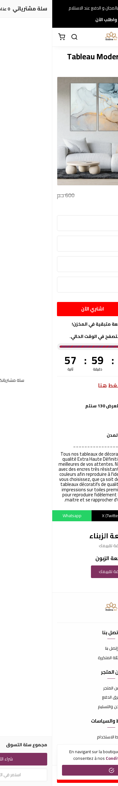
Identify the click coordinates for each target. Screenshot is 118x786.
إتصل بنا (59, 648)
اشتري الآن (40, 308)
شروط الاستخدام (59, 737)
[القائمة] (108, 37)
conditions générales (75, 758)
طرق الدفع (59, 697)
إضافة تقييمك (59, 571)
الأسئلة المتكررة (59, 658)
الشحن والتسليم (59, 707)
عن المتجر (59, 688)
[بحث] (22, 37)
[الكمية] (97, 309)
